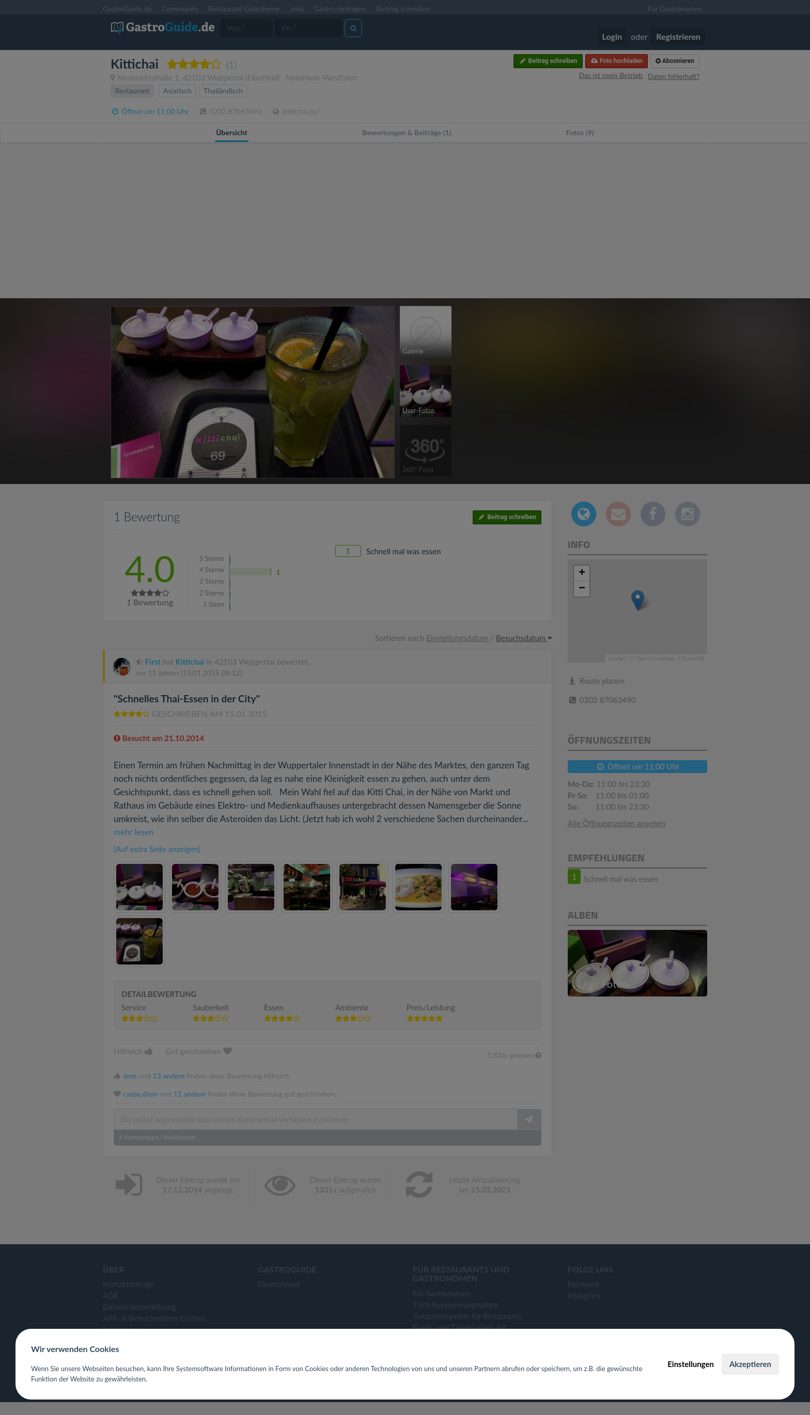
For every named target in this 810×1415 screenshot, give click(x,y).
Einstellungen (690, 1364)
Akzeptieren (750, 1364)
